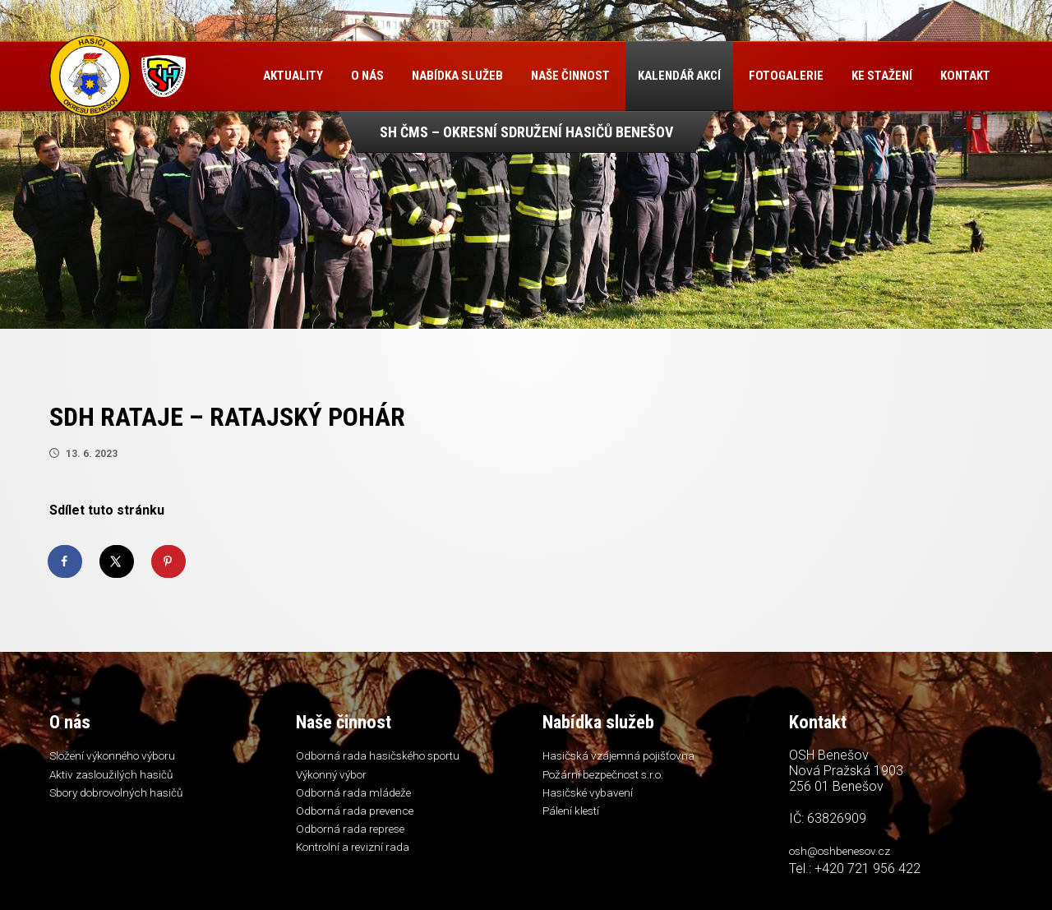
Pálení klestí (574, 817)
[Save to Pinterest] (169, 561)
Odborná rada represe (357, 837)
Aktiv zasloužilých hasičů (116, 776)
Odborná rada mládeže (359, 797)
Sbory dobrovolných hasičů (124, 797)
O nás (369, 75)
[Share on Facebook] (65, 561)
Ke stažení (884, 75)
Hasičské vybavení (593, 797)
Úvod (231, 76)
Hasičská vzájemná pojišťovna (625, 757)
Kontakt (250, 143)
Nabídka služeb (459, 75)
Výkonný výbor (335, 776)
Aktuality (295, 75)
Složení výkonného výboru (120, 757)
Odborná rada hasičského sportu (386, 757)
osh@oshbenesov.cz (848, 852)
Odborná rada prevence (362, 817)
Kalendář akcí (681, 75)
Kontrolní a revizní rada (358, 857)
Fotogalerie (788, 75)
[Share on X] (117, 561)
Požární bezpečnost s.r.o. (613, 776)
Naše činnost (572, 75)
